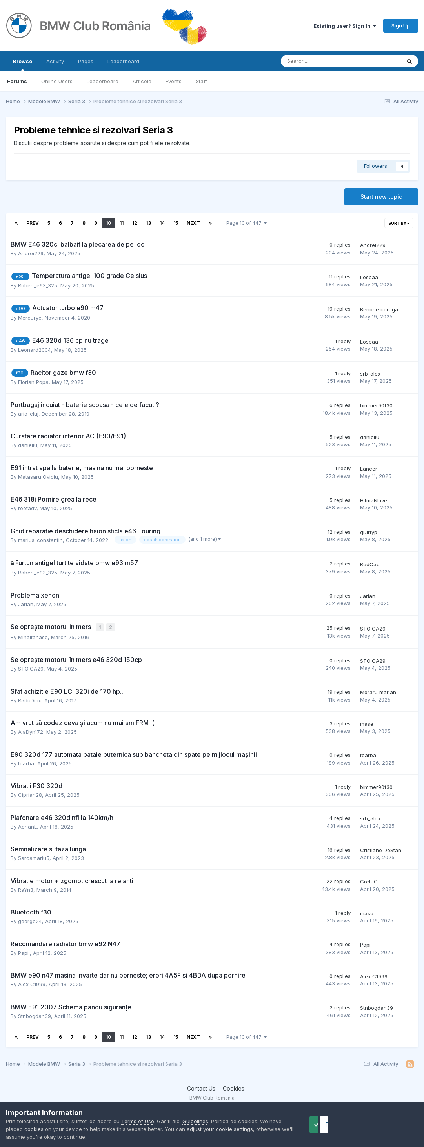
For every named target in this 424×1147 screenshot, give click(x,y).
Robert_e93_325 (37, 285)
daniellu (27, 445)
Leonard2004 (34, 350)
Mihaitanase (33, 636)
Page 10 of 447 (246, 223)
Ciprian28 (30, 794)
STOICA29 (373, 628)
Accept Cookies (326, 1124)
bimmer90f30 (376, 405)
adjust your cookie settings (220, 1129)
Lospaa (369, 277)
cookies (34, 1129)
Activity (55, 61)
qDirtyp (368, 532)
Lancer (368, 468)
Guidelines (195, 1121)
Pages (85, 61)
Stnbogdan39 (34, 1015)
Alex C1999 (31, 984)
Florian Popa (33, 382)
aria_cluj (28, 414)
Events (174, 81)
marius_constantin (40, 540)
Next (193, 223)
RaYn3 (25, 889)
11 (122, 223)
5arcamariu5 (33, 857)
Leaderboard (102, 81)
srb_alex (370, 374)
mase (366, 723)
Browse (22, 64)
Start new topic (381, 196)
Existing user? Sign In (344, 26)
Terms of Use (137, 1121)
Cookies (233, 1087)
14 (162, 223)
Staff (201, 81)
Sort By (398, 223)
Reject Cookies (389, 1124)
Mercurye (30, 317)
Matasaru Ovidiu (38, 477)
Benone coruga (379, 309)
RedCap (370, 564)
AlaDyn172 (30, 731)
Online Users (57, 81)
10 (108, 223)
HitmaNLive (373, 500)
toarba (26, 763)
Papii (24, 952)
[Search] (320, 61)
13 (148, 223)
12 (134, 223)
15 (175, 223)
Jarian (25, 604)
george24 (30, 921)
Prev (32, 223)
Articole (142, 81)
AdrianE (27, 826)
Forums (17, 81)
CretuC (369, 881)
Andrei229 (31, 253)
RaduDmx (29, 699)
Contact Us (201, 1087)
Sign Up (400, 25)
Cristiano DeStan (380, 849)
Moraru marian (378, 692)
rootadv (27, 508)
